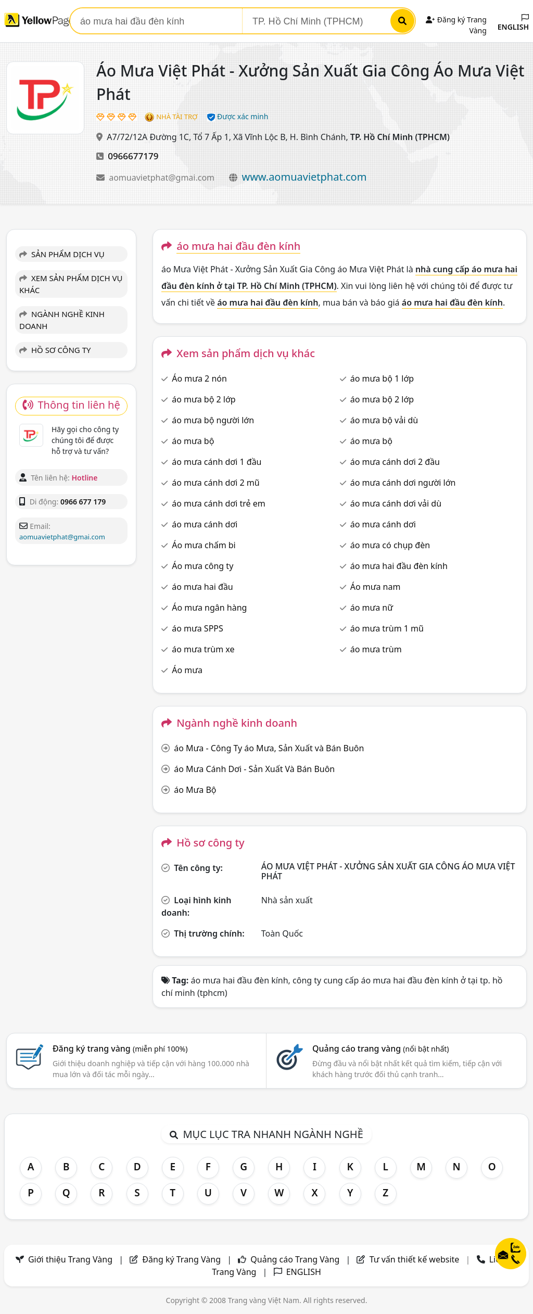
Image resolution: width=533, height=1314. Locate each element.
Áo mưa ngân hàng (209, 607)
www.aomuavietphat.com (304, 177)
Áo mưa (187, 670)
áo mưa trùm (376, 649)
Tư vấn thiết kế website (416, 1259)
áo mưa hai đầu (202, 586)
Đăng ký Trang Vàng (181, 1259)
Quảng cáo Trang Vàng (294, 1259)
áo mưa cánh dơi (204, 524)
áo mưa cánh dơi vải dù (395, 503)
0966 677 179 (83, 502)
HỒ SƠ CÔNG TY (55, 350)
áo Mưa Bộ (195, 789)
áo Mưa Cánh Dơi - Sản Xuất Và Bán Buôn (254, 769)
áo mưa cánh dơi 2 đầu (395, 462)
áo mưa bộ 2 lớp (204, 399)
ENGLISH (513, 23)
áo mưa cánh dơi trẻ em (218, 503)
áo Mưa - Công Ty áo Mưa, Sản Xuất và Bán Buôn (269, 748)
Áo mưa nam (375, 586)
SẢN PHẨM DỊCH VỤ (62, 254)
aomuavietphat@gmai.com (163, 177)
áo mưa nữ (371, 607)
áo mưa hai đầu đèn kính (399, 566)
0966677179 (133, 156)
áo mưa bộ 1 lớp (382, 378)
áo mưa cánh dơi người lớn (403, 482)
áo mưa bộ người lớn (213, 420)
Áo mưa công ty (202, 566)
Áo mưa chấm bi (204, 545)
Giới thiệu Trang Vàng (70, 1259)
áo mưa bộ (193, 441)
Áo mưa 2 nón (199, 378)
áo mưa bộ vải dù (384, 420)
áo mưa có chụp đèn (390, 545)
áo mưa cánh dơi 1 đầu (216, 462)
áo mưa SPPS (197, 628)
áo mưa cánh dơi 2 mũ (215, 482)
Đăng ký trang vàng (120, 1048)
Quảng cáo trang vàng (380, 1048)
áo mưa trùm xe (203, 649)
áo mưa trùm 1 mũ (387, 628)
